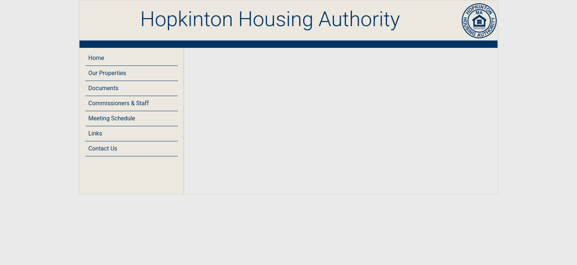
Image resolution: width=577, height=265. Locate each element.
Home (96, 57)
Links (95, 133)
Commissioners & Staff (118, 103)
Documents (103, 88)
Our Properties (107, 73)
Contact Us (102, 148)
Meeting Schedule (111, 118)
